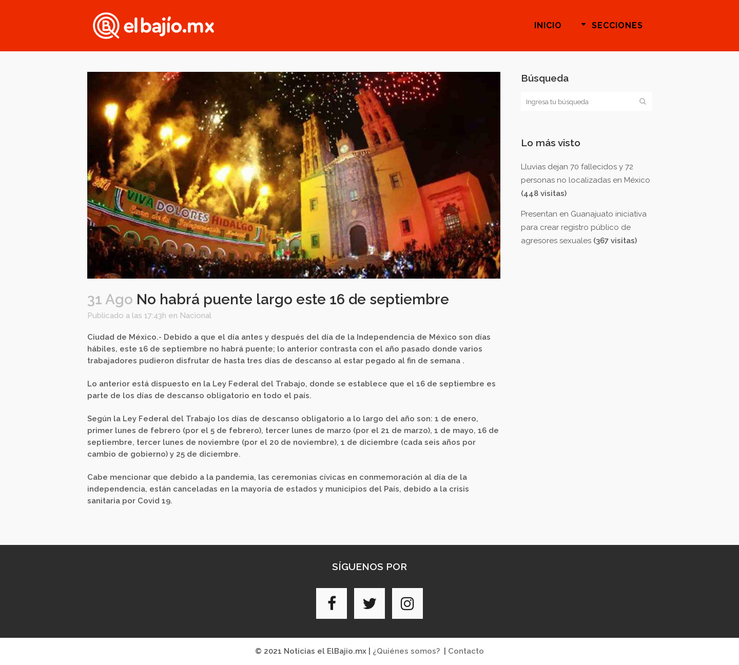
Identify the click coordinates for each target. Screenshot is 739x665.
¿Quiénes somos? (406, 651)
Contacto (466, 651)
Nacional (195, 315)
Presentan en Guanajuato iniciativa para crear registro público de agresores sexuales (584, 227)
